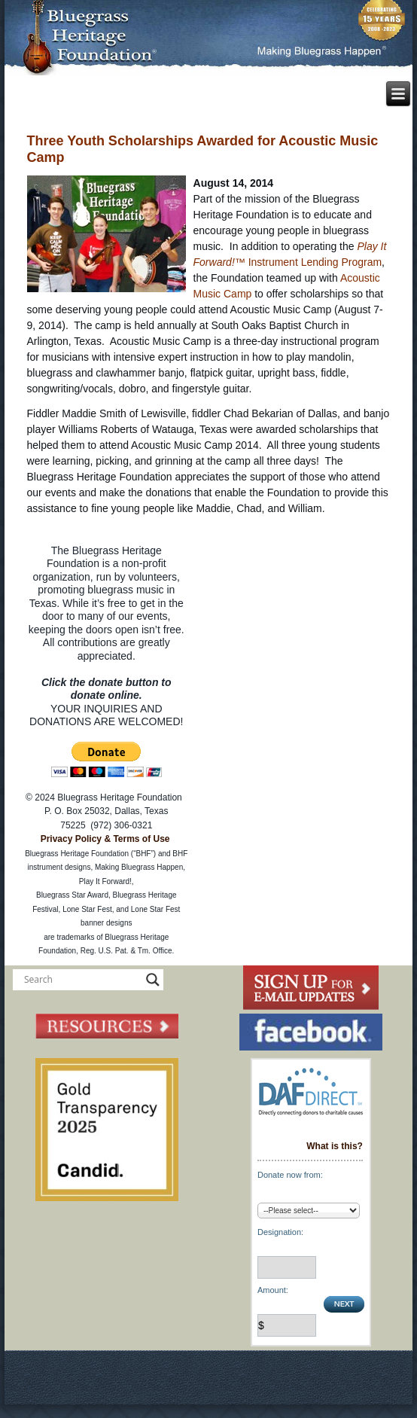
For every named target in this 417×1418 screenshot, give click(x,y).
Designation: (280, 1232)
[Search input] (81, 979)
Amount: (272, 1289)
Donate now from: (290, 1174)
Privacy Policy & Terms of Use (105, 839)
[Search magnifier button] (152, 979)
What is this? (334, 1146)
